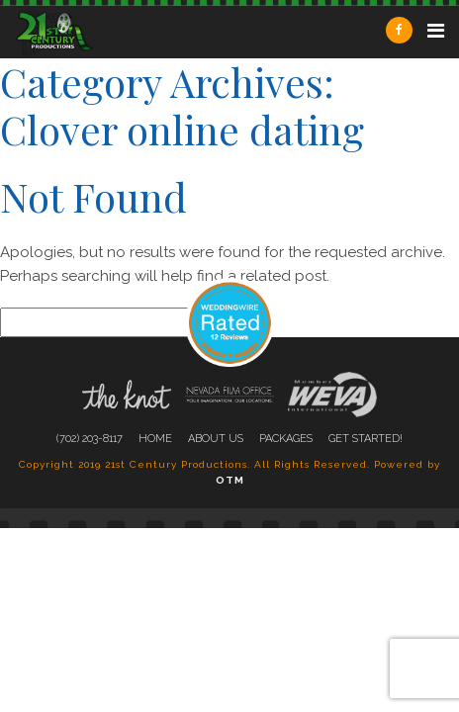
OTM (230, 480)
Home (155, 438)
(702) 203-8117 (89, 438)
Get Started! (365, 438)
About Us (215, 438)
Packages (286, 438)
